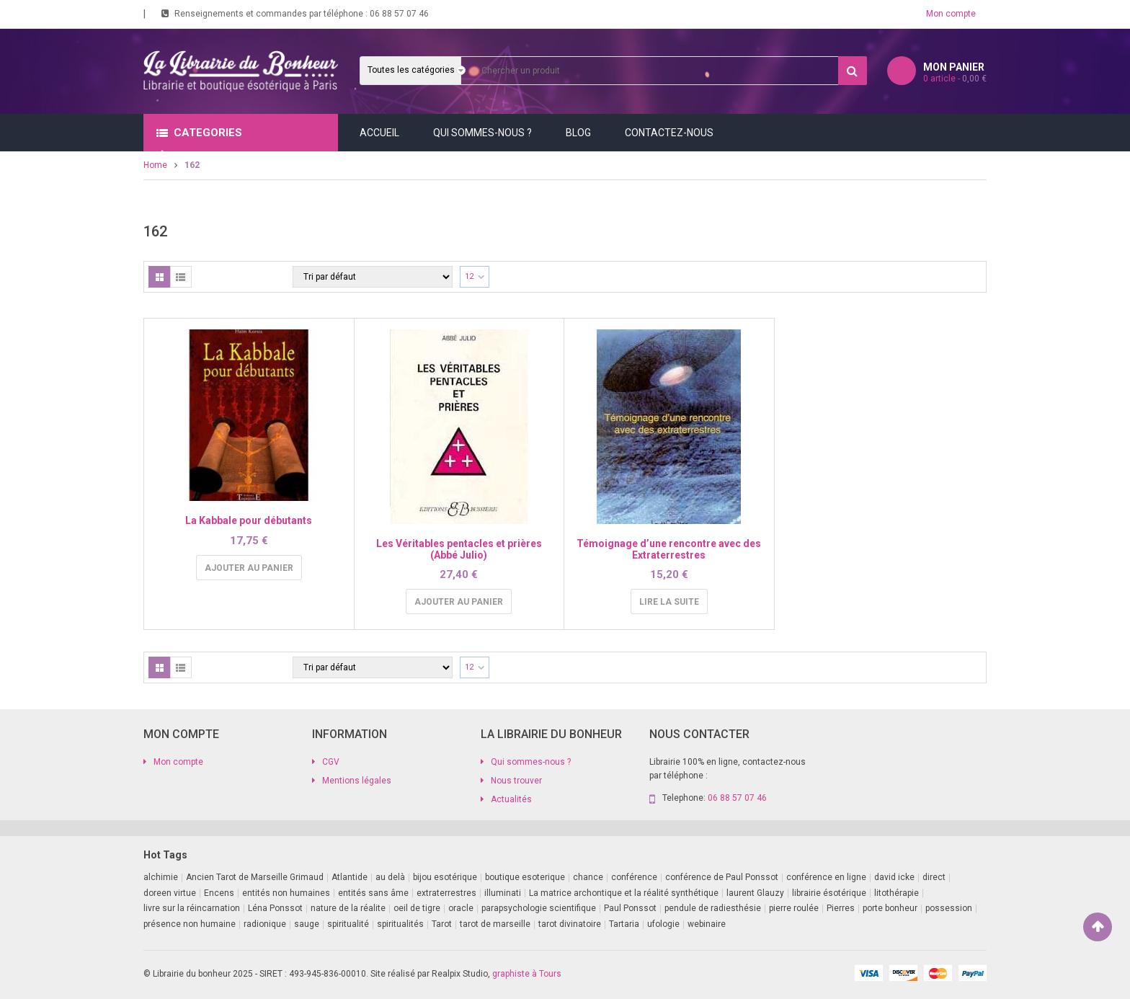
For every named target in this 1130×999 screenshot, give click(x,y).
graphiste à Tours (526, 974)
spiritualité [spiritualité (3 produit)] (348, 924)
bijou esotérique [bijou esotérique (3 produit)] (445, 877)
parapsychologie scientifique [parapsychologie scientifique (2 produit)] (538, 908)
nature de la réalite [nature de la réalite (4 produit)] (348, 908)
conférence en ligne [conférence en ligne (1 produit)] (826, 877)
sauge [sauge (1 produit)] (306, 924)
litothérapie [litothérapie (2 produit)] (896, 893)
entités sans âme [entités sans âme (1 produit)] (373, 893)
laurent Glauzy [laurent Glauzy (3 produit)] (755, 893)
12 (469, 276)
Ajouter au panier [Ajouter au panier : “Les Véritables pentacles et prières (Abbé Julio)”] (458, 602)
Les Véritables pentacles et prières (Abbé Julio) (459, 549)
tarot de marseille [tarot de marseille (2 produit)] (495, 924)
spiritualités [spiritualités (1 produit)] (400, 924)
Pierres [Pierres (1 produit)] (841, 908)
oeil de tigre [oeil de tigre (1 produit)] (416, 908)
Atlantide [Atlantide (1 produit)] (350, 877)
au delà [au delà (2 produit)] (390, 877)
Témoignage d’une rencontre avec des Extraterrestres (669, 549)
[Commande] (373, 277)
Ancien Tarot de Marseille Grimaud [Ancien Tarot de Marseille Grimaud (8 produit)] (255, 877)
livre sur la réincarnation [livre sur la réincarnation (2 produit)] (191, 908)
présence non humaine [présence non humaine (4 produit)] (189, 924)
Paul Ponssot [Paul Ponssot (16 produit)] (630, 908)
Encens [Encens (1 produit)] (219, 893)
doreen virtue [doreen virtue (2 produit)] (169, 893)
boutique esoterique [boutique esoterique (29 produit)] (525, 877)
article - (955, 79)
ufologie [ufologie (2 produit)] (663, 924)
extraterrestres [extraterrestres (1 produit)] (446, 893)
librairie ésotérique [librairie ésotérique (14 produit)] (829, 893)
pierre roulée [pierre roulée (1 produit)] (794, 908)
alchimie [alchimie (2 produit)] (160, 877)
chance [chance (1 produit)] (588, 877)
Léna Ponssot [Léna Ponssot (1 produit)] (275, 908)
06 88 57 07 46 (399, 14)
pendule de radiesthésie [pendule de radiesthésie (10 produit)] (712, 908)
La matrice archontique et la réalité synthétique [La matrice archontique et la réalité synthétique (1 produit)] (624, 893)
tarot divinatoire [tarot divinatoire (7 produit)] (569, 924)
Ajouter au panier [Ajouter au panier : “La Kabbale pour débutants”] (249, 568)
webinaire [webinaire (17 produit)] (707, 924)
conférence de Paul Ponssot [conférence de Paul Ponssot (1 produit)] (721, 877)
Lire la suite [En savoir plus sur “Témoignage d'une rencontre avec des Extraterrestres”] (669, 602)
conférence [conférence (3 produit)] (634, 877)
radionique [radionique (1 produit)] (265, 924)
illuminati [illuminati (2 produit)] (502, 893)
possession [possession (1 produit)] (948, 908)
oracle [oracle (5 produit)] (460, 908)
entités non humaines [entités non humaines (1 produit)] (286, 893)
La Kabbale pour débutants (248, 520)
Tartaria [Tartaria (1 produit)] (624, 924)
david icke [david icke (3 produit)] (894, 877)
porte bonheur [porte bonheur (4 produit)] (890, 908)
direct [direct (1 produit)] (934, 877)
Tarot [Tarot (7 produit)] (442, 924)
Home (155, 165)
